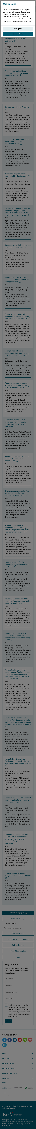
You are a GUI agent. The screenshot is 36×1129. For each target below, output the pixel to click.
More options (18, 29)
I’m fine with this (18, 34)
